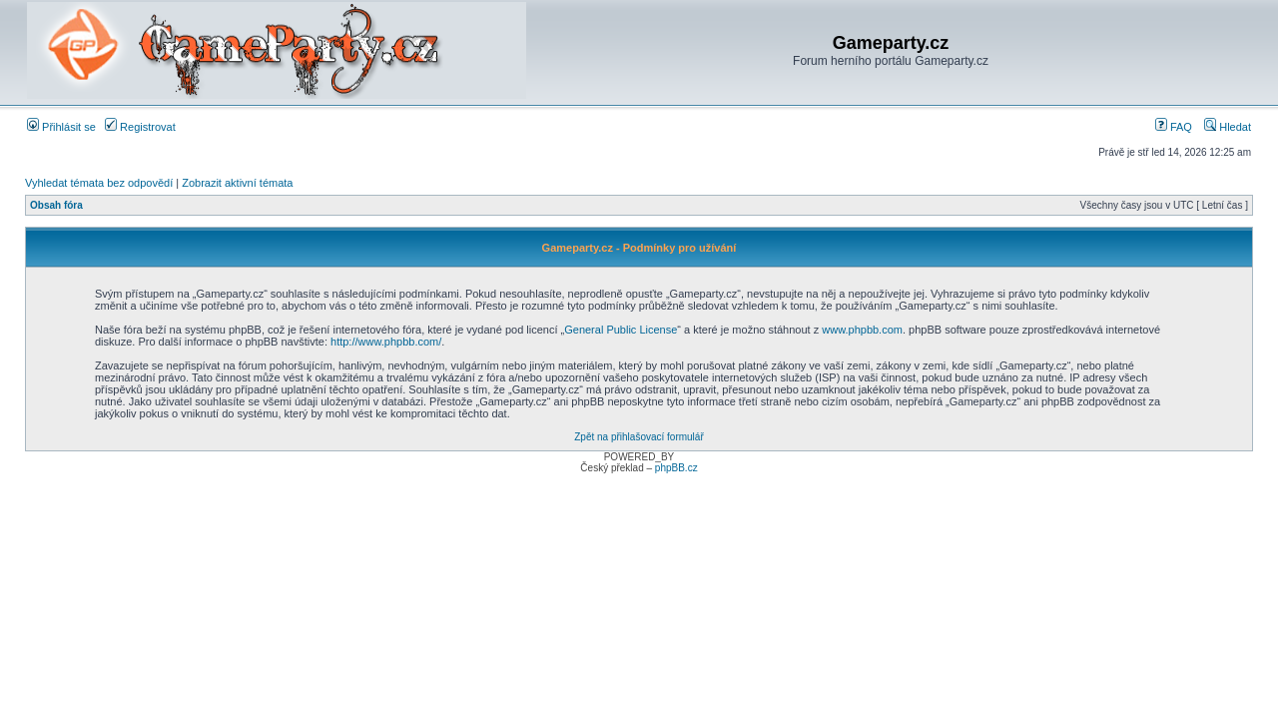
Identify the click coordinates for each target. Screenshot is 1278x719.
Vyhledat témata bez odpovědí (99, 183)
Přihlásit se (61, 127)
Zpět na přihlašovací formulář (639, 436)
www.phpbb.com (862, 330)
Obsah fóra (56, 205)
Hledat (1227, 127)
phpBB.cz (676, 467)
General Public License (620, 330)
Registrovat (140, 127)
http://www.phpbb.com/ (385, 342)
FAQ (1173, 127)
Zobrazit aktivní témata (237, 183)
